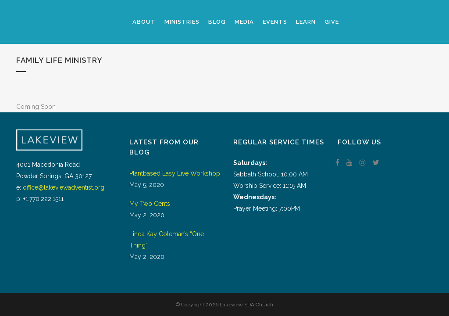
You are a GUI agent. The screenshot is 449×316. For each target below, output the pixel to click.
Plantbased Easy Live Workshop (174, 173)
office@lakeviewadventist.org (63, 187)
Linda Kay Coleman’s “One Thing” (166, 239)
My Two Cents (149, 203)
